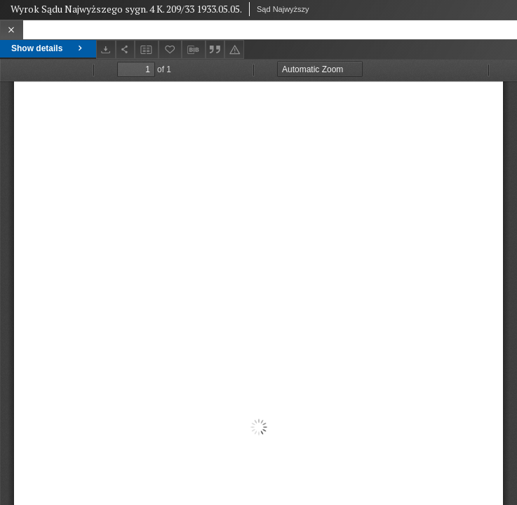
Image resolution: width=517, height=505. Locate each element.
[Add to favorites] (170, 49)
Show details (48, 48)
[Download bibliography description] (194, 50)
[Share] (125, 49)
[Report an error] (234, 49)
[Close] (11, 29)
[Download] (106, 49)
